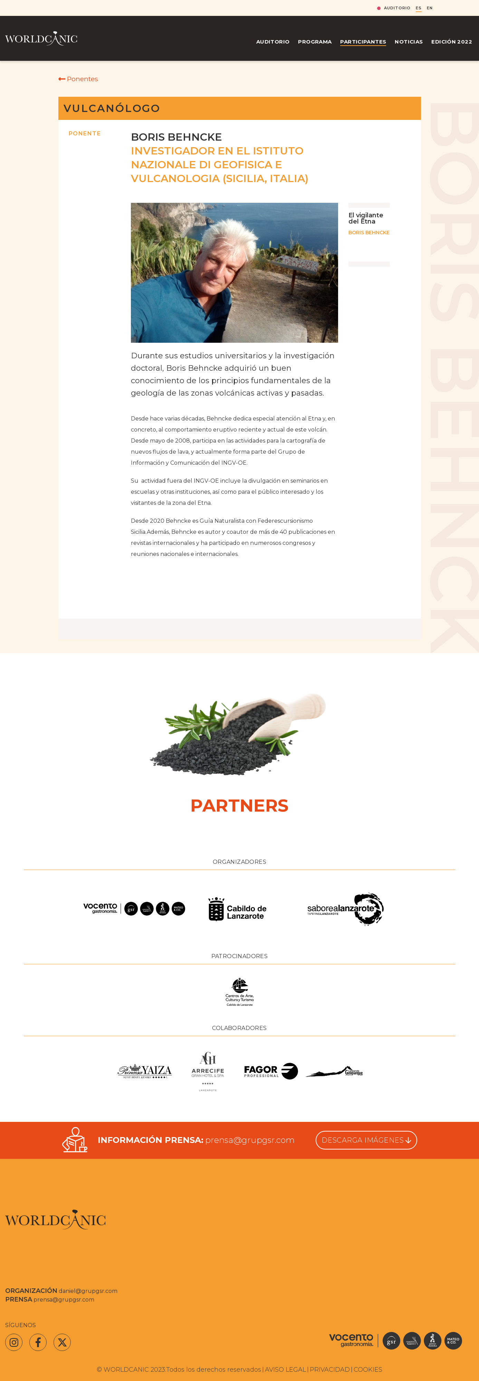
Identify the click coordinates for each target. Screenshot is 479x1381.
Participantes (363, 41)
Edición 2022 (451, 41)
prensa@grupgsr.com (250, 1140)
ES (419, 8)
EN (430, 8)
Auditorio (397, 8)
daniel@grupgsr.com (88, 1291)
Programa (315, 41)
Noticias (409, 41)
